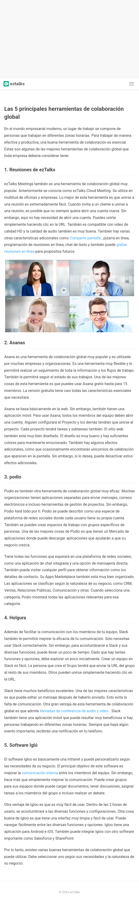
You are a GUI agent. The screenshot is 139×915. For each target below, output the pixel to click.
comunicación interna (40, 773)
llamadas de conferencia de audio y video (74, 711)
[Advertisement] (69, 39)
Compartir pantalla (85, 238)
